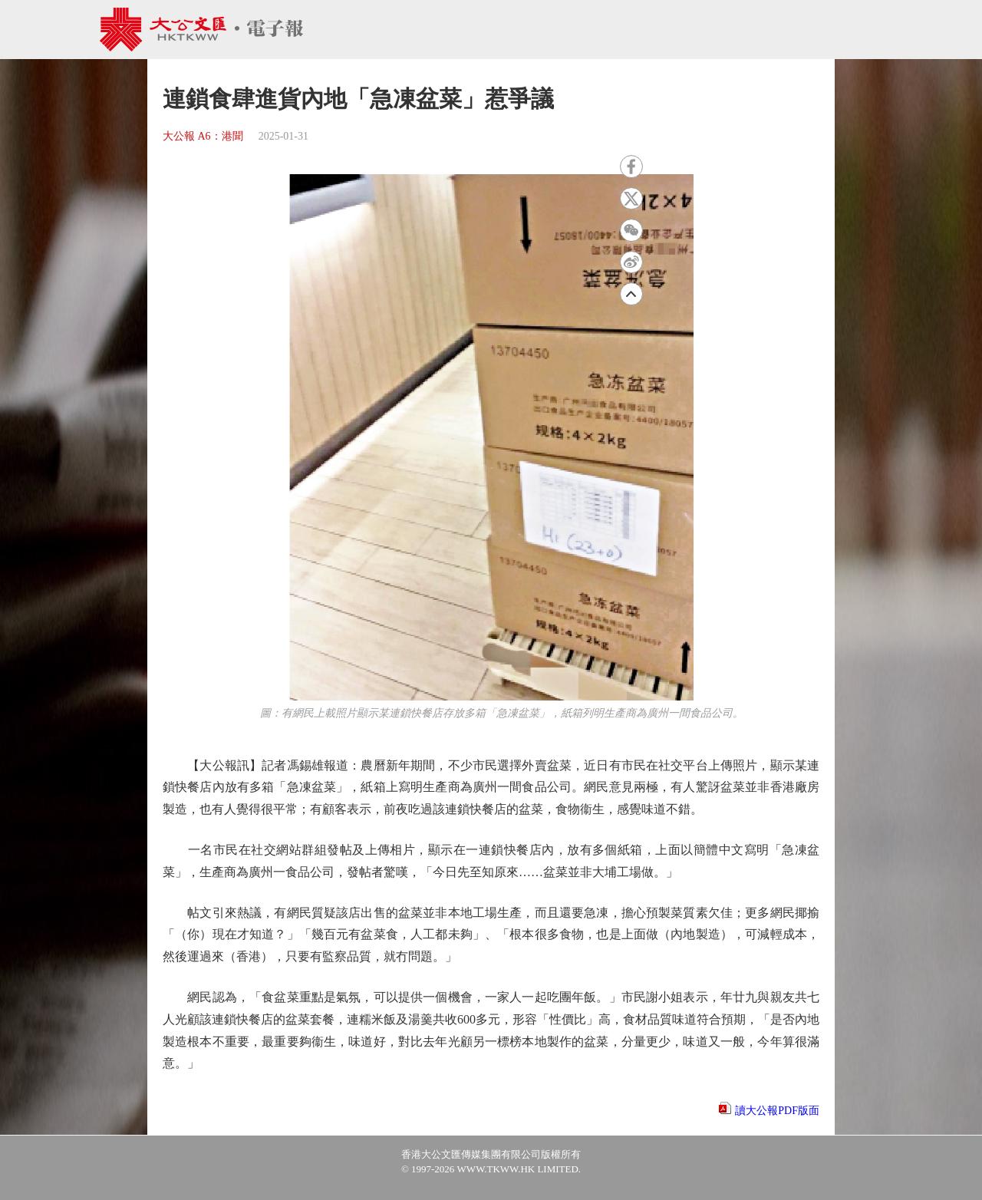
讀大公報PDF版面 (777, 1110)
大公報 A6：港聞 (203, 136)
